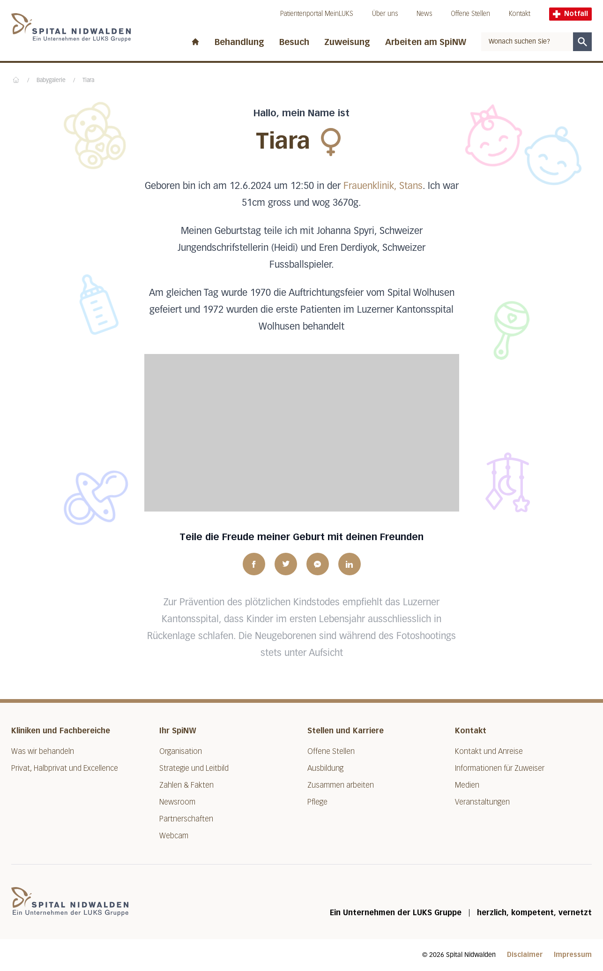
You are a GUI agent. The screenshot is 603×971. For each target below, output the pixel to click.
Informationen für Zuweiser (499, 768)
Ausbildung (325, 768)
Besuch (294, 42)
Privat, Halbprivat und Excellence (64, 768)
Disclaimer (525, 955)
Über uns (385, 14)
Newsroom (177, 802)
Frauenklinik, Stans (383, 186)
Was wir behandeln (42, 751)
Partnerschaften (186, 818)
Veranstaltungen (482, 802)
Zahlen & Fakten (186, 785)
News (424, 14)
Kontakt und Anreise (489, 751)
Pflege (317, 802)
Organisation (180, 751)
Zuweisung (347, 42)
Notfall (570, 14)
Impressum (573, 955)
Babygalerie (51, 80)
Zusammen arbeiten (340, 785)
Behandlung (239, 42)
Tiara (88, 80)
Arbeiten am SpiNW (425, 42)
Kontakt (519, 14)
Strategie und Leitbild (194, 768)
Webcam (173, 835)
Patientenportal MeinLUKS (316, 14)
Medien (467, 785)
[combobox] (527, 41)
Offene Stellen (470, 14)
